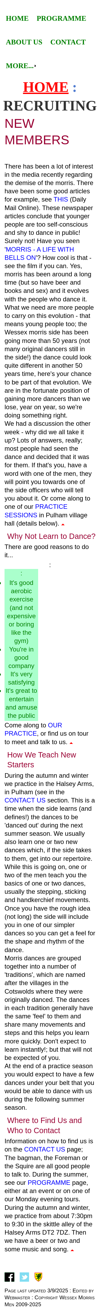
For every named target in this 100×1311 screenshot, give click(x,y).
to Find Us (49, 1120)
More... (20, 66)
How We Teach (33, 755)
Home (17, 18)
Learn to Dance (65, 536)
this (61, 199)
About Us (24, 42)
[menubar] (50, 42)
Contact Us (25, 800)
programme (49, 1182)
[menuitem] (17, 18)
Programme (61, 18)
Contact (68, 42)
